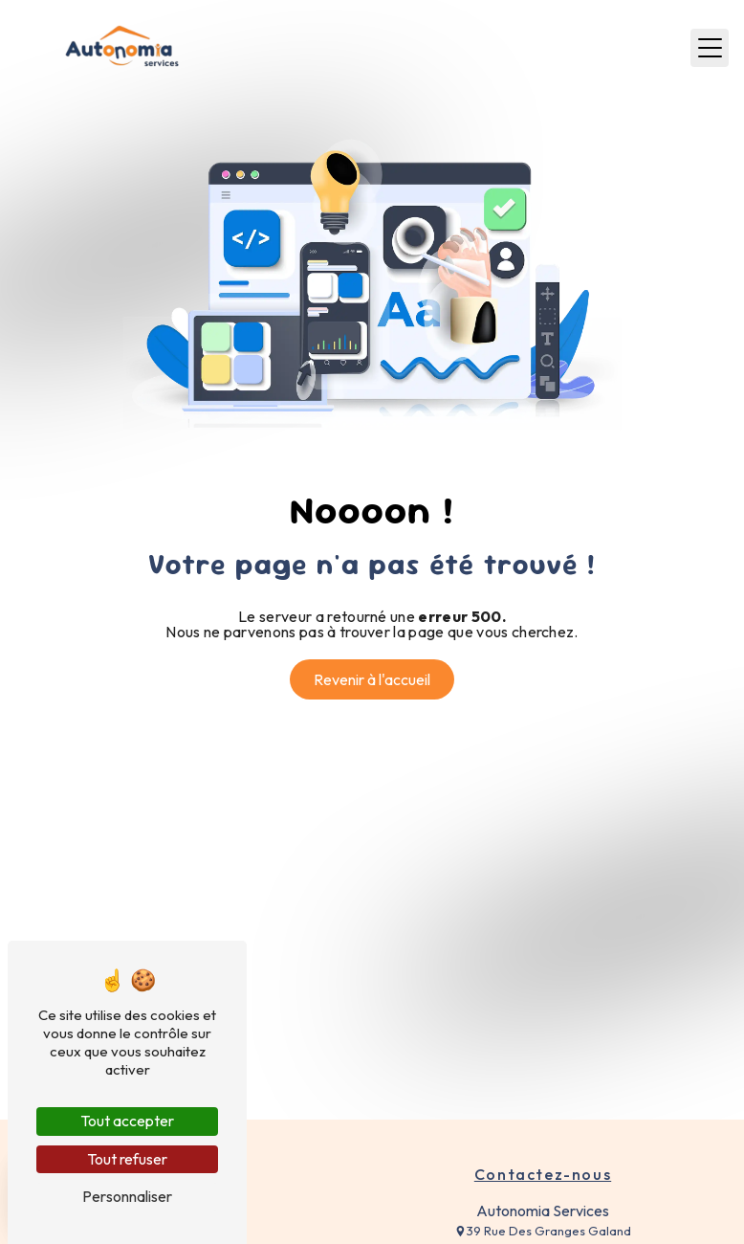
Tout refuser (127, 1158)
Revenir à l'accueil (372, 679)
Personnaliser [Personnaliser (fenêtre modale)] (127, 1196)
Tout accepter (127, 1120)
